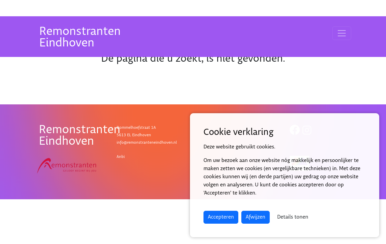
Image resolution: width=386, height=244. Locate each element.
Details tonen (292, 217)
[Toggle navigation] (341, 33)
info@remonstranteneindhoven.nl (147, 142)
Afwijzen (255, 217)
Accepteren (221, 217)
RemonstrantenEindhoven (80, 37)
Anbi (121, 157)
